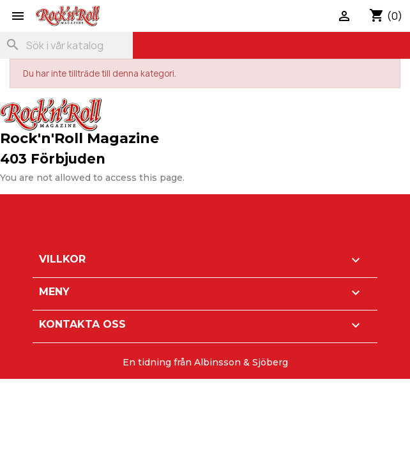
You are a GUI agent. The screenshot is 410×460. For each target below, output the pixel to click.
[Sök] (66, 45)
